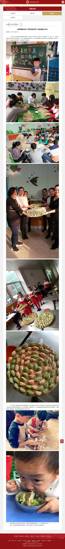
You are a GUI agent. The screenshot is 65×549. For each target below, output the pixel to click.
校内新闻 (22, 536)
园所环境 (27, 536)
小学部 (24, 540)
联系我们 (49, 540)
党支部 (39, 540)
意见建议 (44, 540)
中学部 (29, 540)
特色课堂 (16, 536)
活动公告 (16, 24)
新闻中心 (34, 540)
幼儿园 (12, 24)
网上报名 (48, 536)
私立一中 (14, 540)
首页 (8, 24)
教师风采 (43, 536)
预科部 (33, 536)
